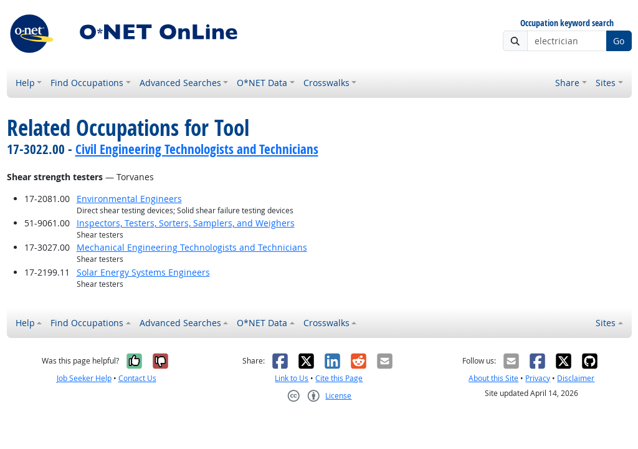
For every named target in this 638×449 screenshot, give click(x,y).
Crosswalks (326, 83)
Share (567, 83)
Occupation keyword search (567, 23)
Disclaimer (575, 378)
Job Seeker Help (84, 378)
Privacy (537, 378)
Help (25, 83)
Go (618, 41)
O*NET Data (262, 83)
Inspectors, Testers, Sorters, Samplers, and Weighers (186, 223)
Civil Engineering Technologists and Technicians (196, 149)
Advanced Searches (180, 83)
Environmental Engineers (129, 199)
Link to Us (291, 378)
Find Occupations (86, 83)
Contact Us (137, 378)
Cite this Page (339, 378)
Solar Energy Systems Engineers (143, 272)
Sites (606, 83)
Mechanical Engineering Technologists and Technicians (192, 247)
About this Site (493, 378)
